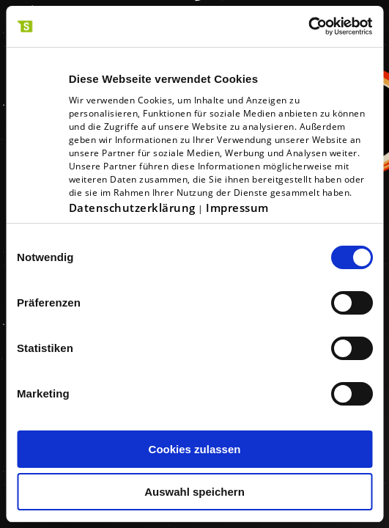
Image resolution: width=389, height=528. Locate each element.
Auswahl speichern (194, 491)
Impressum (237, 207)
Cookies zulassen (195, 449)
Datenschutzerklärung (132, 207)
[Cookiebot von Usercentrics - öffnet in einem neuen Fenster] (308, 26)
